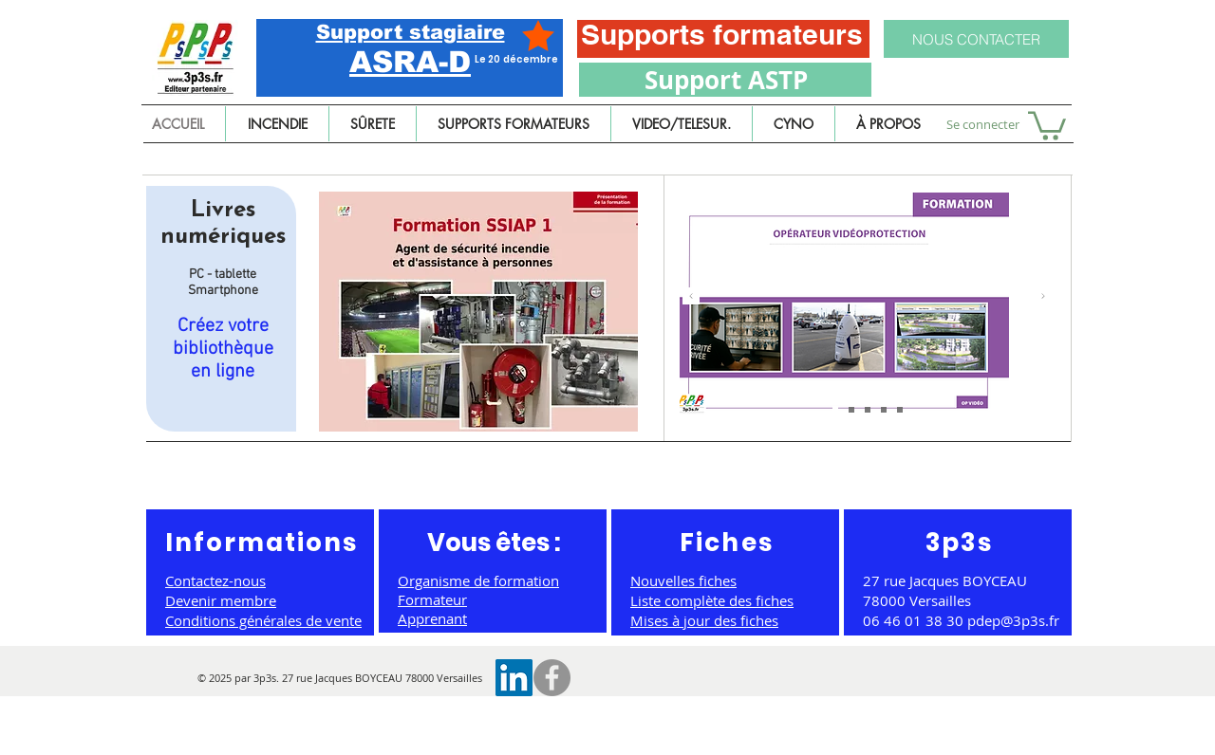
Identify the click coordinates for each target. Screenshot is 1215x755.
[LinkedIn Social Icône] (514, 677)
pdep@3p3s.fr (1013, 620)
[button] (1047, 124)
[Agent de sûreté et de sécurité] (835, 410)
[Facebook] (551, 677)
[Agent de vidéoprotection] (867, 410)
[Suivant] (1043, 297)
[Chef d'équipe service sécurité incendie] (851, 410)
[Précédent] (691, 297)
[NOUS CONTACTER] (976, 39)
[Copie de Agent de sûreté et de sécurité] (884, 410)
